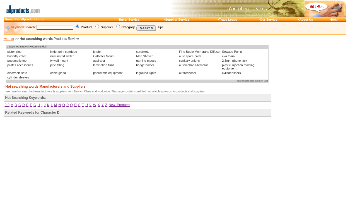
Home (9, 38)
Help (334, 19)
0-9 (7, 105)
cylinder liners (231, 73)
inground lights (146, 73)
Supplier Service (177, 19)
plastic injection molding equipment (238, 66)
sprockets (142, 51)
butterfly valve (16, 56)
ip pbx (97, 51)
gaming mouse (146, 60)
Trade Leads (228, 19)
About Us (306, 19)
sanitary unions (189, 60)
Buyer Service (129, 19)
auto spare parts (190, 56)
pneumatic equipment (107, 73)
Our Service (268, 19)
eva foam (228, 56)
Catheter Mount (103, 56)
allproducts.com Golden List (252, 81)
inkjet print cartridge (63, 51)
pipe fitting (57, 65)
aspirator (99, 60)
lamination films (103, 65)
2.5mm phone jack (234, 60)
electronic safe (17, 73)
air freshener (187, 73)
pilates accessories (20, 65)
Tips (160, 27)
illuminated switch (62, 56)
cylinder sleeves (18, 77)
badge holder (145, 65)
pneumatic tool (17, 60)
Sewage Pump (232, 51)
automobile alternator (193, 65)
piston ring (14, 51)
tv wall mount (59, 60)
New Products (119, 105)
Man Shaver (144, 56)
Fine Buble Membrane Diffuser (200, 51)
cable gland (58, 73)
